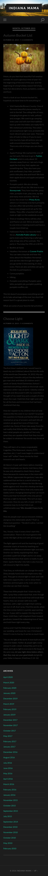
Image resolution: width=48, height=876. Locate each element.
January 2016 (9, 795)
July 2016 (7, 763)
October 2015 (9, 805)
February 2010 (9, 848)
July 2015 (7, 816)
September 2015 (10, 811)
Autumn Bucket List (17, 35)
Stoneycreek (15, 190)
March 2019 (8, 704)
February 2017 (9, 741)
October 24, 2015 (11, 40)
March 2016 (8, 784)
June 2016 (8, 768)
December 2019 (10, 698)
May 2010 (7, 843)
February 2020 (9, 688)
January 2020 (9, 693)
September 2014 (10, 821)
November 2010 (10, 832)
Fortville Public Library (26, 234)
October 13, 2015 (11, 323)
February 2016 (9, 789)
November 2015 (10, 800)
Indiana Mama (24, 8)
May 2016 (7, 773)
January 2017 (9, 746)
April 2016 (8, 779)
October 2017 (9, 730)
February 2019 (9, 709)
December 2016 (10, 752)
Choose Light (13, 319)
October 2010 (9, 837)
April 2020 (8, 677)
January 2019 (9, 714)
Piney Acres (34, 199)
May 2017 (7, 736)
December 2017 (10, 720)
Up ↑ (36, 871)
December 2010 (10, 827)
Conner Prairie (36, 251)
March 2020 (8, 682)
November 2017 (10, 725)
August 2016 (9, 757)
